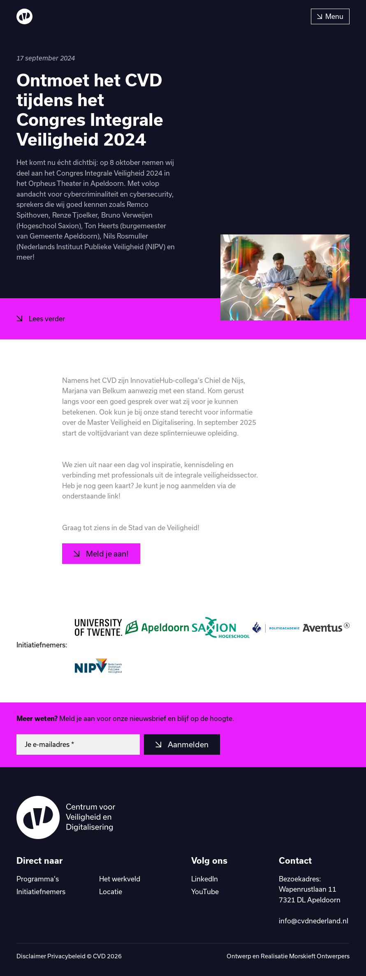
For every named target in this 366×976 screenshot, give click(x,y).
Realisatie (275, 956)
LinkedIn (204, 879)
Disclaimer (31, 956)
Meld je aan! (106, 553)
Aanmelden (187, 744)
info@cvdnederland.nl (313, 921)
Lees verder (46, 318)
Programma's (37, 879)
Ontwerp (239, 956)
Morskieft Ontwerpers (319, 956)
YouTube (205, 891)
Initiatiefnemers (40, 891)
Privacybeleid (66, 956)
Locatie (110, 891)
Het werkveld (119, 879)
